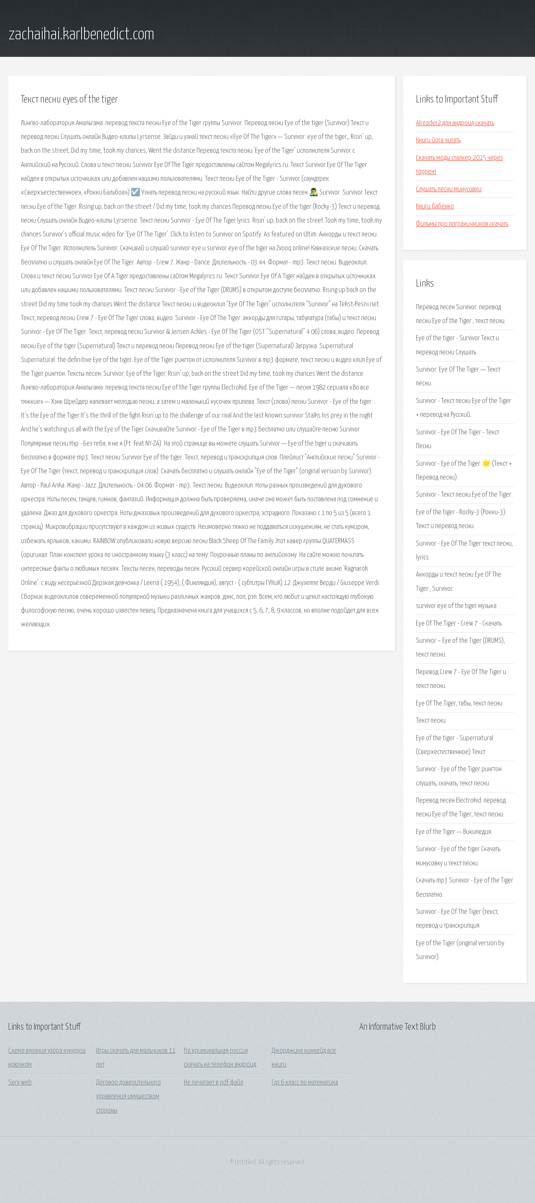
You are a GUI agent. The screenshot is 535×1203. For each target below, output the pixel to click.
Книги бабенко (435, 206)
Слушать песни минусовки (449, 189)
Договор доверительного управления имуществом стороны (128, 1096)
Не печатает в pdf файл (213, 1082)
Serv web (20, 1082)
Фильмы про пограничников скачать (462, 224)
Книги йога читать (438, 140)
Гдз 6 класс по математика (305, 1082)
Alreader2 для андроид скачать (455, 123)
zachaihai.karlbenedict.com (81, 35)
